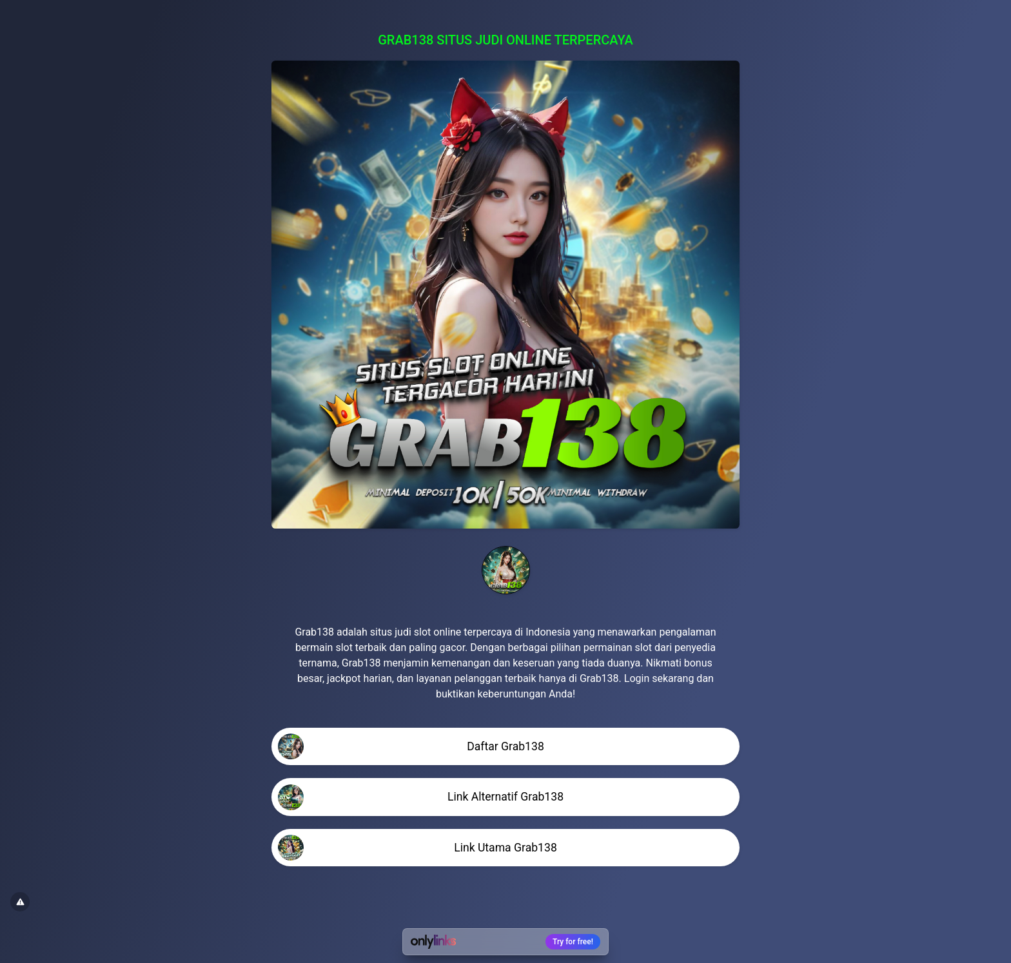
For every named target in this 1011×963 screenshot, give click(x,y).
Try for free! (573, 941)
